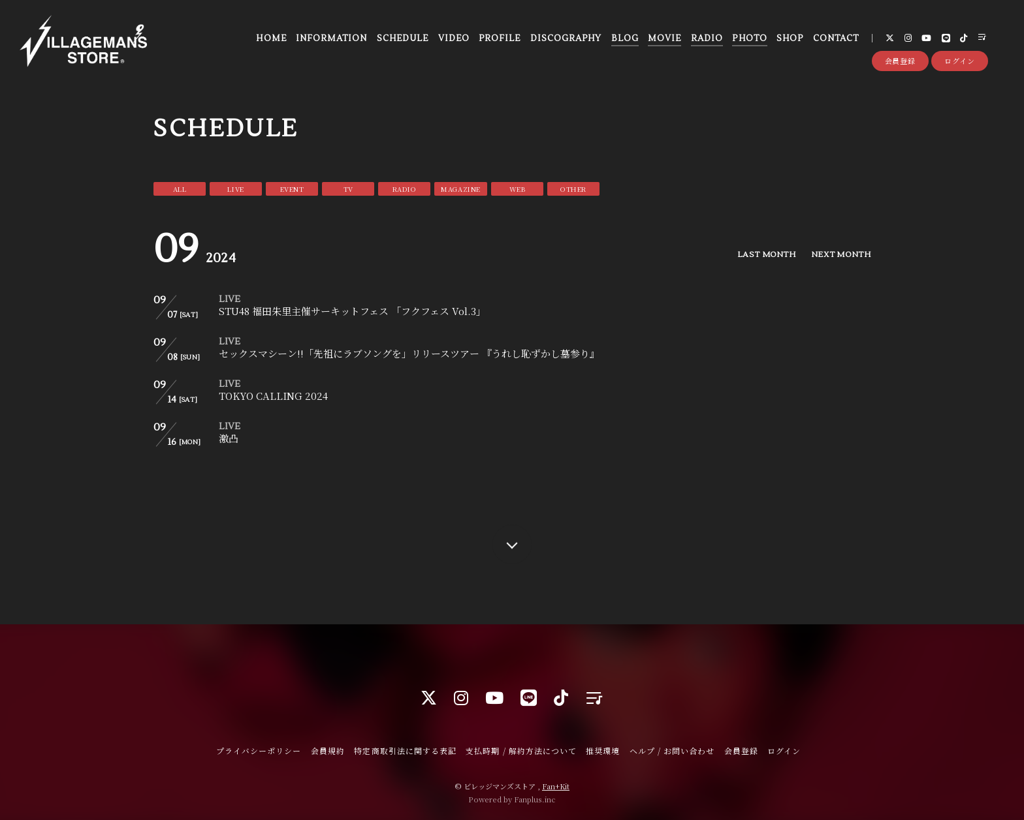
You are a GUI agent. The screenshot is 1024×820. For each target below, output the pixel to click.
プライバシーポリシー (258, 750)
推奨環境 (603, 750)
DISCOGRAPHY (565, 38)
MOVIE (664, 38)
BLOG (625, 38)
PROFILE (499, 38)
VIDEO (454, 38)
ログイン (959, 60)
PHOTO (749, 38)
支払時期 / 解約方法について (521, 750)
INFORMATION (331, 38)
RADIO (707, 38)
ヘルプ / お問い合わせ (672, 750)
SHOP (789, 38)
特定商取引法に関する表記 (405, 750)
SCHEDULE (402, 38)
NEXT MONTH (841, 255)
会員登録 (900, 60)
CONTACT (836, 38)
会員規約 (328, 750)
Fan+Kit (555, 786)
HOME (271, 38)
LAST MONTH (766, 255)
